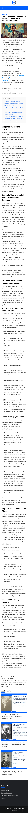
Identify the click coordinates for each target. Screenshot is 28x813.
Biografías (4, 14)
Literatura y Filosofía (11, 711)
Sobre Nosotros (5, 790)
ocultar (13, 98)
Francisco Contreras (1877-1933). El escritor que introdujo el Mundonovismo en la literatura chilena (13, 772)
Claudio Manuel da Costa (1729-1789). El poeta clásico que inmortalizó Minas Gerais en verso (13, 744)
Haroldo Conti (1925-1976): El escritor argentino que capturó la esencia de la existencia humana (12, 716)
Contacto (3, 798)
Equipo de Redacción (6, 793)
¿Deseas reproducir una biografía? (9, 795)
